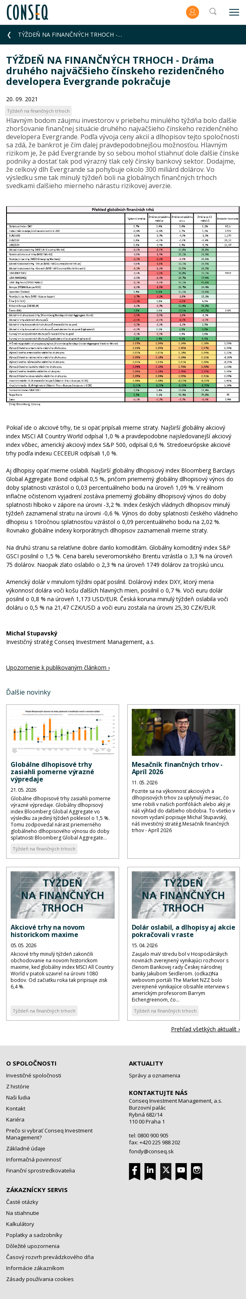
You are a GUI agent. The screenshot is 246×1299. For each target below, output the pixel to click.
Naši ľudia (18, 1097)
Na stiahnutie (22, 1213)
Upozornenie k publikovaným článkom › (58, 667)
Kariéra (15, 1119)
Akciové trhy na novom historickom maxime (48, 931)
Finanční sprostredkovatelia (40, 1170)
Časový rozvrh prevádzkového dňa (50, 1257)
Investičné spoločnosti (33, 1075)
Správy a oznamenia (154, 1075)
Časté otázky (22, 1202)
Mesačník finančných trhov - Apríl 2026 (177, 768)
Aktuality (146, 1063)
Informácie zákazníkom (35, 1268)
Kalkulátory (20, 1224)
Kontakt (15, 1108)
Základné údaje (25, 1148)
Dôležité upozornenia (33, 1246)
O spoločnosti (31, 1063)
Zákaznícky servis (37, 1190)
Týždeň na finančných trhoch (44, 849)
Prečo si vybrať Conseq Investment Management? (49, 1134)
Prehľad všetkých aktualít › (205, 1029)
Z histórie (17, 1086)
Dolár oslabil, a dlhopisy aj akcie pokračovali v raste (183, 931)
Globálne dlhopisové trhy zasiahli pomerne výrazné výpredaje (52, 772)
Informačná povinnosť (33, 1159)
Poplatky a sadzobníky (34, 1235)
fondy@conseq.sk (151, 1151)
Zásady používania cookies (40, 1279)
